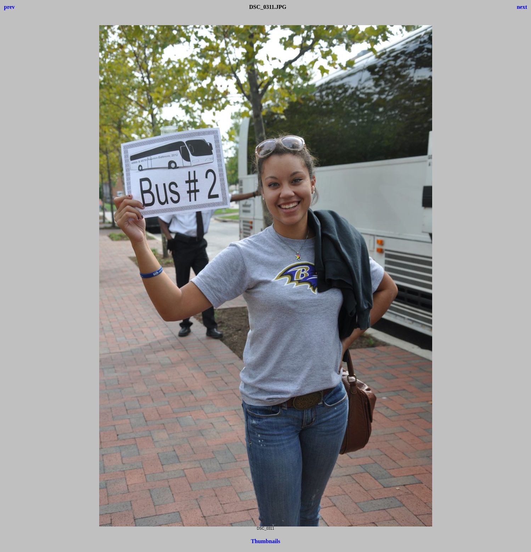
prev (9, 7)
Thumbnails (265, 541)
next (522, 7)
